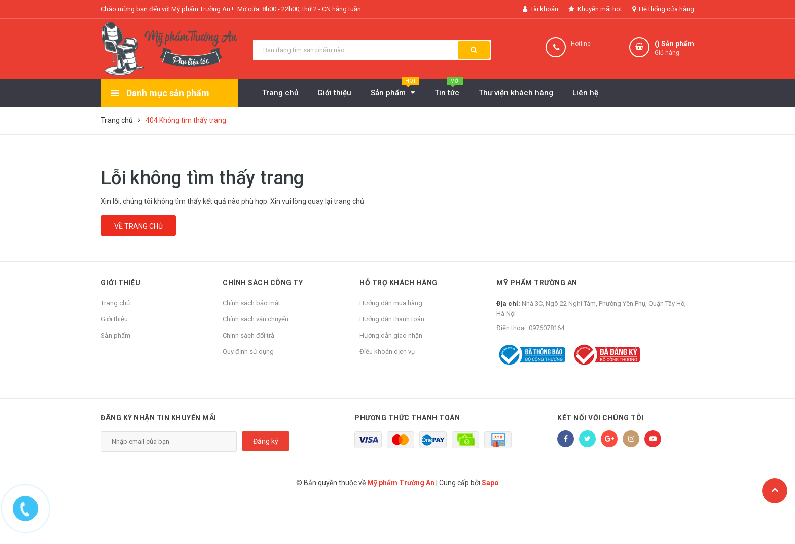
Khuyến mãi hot (595, 9)
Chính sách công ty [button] (263, 283)
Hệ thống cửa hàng (663, 9)
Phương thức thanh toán (407, 418)
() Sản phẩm (674, 48)
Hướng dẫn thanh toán (391, 319)
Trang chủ (115, 303)
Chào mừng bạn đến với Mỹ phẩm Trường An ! (167, 9)
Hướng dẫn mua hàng (390, 303)
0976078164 (546, 328)
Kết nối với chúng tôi (600, 418)
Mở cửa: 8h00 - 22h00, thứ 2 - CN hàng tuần (299, 9)
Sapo (490, 483)
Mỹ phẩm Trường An (536, 283)
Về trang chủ (138, 226)
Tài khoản (540, 9)
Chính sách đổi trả (248, 335)
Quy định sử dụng (248, 351)
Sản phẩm (115, 335)
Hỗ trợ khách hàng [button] (398, 283)
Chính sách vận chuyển (255, 319)
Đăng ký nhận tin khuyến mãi (158, 418)
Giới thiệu (114, 319)
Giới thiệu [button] (120, 283)
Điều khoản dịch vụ (387, 351)
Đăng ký (265, 441)
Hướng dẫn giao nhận (390, 335)
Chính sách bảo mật (251, 303)
